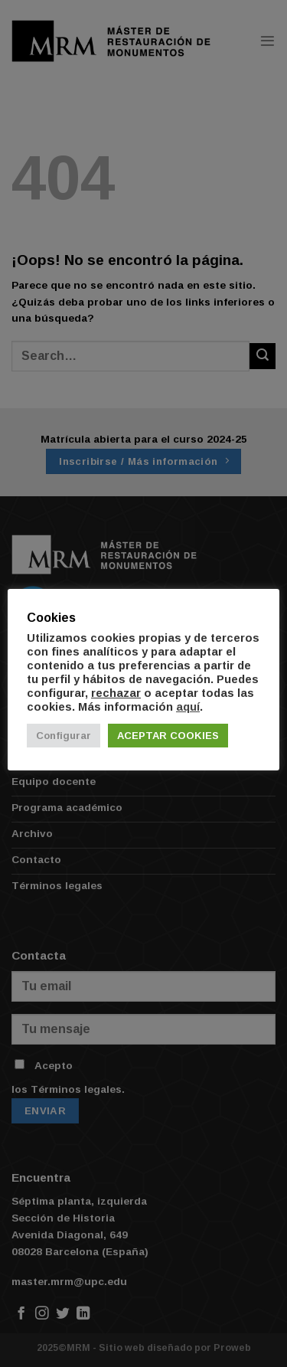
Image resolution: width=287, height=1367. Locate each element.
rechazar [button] (116, 693)
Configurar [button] (63, 735)
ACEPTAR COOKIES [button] (168, 735)
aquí (188, 707)
